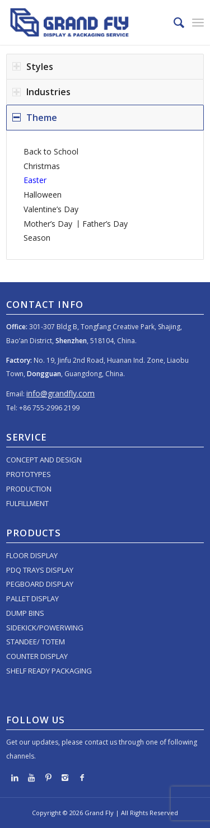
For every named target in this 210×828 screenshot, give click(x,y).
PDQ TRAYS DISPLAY (39, 570)
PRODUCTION (29, 489)
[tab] (105, 66)
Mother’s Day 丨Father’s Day (76, 223)
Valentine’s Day (51, 209)
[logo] (85, 22)
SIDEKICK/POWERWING (44, 628)
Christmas (42, 166)
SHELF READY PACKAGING (49, 671)
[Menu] (198, 22)
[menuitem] (173, 22)
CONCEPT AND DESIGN (44, 460)
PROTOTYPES (28, 474)
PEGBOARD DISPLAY (39, 584)
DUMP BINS (25, 613)
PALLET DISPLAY (32, 598)
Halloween (43, 194)
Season (37, 237)
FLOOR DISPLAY (32, 555)
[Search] (173, 22)
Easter (35, 180)
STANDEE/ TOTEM (35, 642)
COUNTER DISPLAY (37, 656)
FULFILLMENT (27, 503)
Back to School (51, 151)
